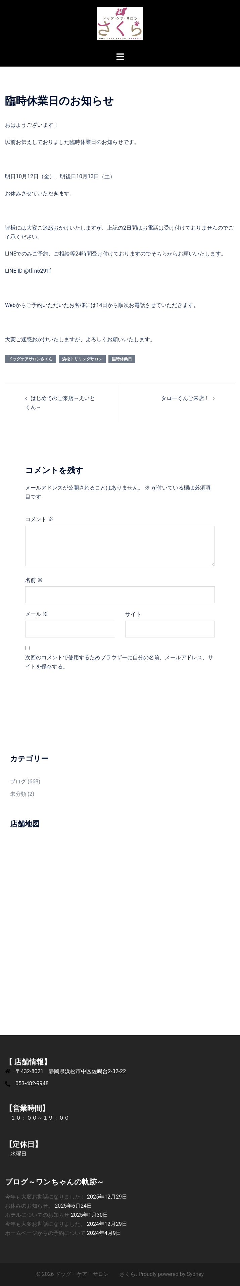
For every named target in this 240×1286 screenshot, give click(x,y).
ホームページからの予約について (45, 1233)
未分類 (18, 794)
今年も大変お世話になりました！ (45, 1197)
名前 (34, 580)
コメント (39, 519)
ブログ (18, 781)
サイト (133, 614)
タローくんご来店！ (185, 398)
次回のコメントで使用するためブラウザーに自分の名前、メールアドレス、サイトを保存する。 (119, 662)
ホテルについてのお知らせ (37, 1215)
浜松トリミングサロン (82, 359)
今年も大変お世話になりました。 (45, 1224)
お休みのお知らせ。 (29, 1206)
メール (36, 614)
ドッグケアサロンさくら (30, 359)
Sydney (195, 1274)
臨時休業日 (122, 359)
